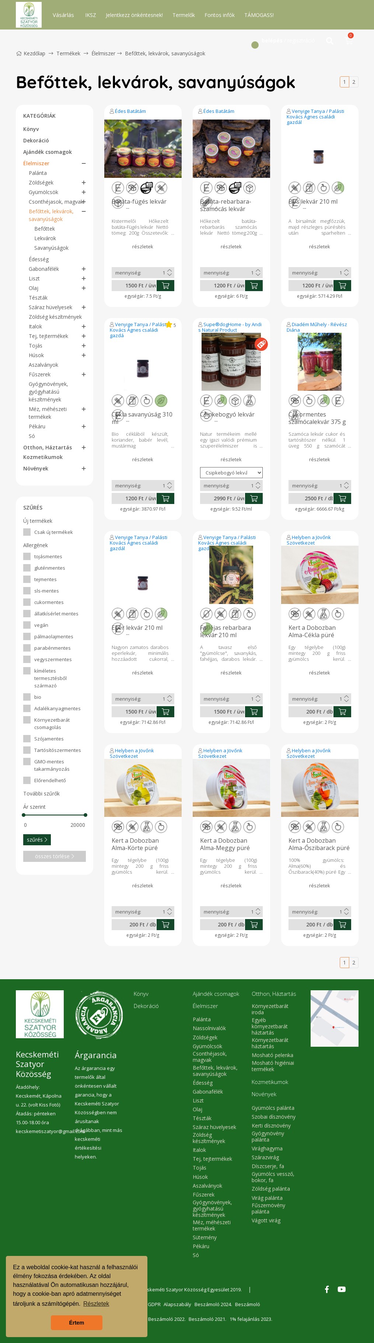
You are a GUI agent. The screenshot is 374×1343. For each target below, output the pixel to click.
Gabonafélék (44, 268)
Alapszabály (178, 1304)
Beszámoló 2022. (167, 1319)
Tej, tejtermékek (48, 335)
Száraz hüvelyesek (50, 307)
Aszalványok (43, 364)
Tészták (38, 297)
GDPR (154, 1304)
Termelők (183, 14)
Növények (35, 468)
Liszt (34, 278)
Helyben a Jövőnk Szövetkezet (309, 540)
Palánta (38, 172)
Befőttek (44, 228)
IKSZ (90, 14)
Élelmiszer (103, 53)
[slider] (23, 815)
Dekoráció (36, 140)
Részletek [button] (96, 1304)
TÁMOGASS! (259, 14)
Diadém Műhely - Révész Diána (317, 327)
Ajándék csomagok (47, 151)
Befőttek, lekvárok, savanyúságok (165, 53)
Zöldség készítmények (55, 316)
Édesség (39, 259)
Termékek (68, 53)
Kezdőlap (30, 53)
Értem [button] (76, 1323)
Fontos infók (220, 14)
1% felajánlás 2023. (252, 1319)
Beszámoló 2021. (208, 1319)
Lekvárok (45, 238)
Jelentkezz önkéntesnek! (134, 14)
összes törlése (54, 856)
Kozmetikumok (43, 456)
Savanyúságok (51, 247)
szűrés (37, 839)
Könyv (31, 128)
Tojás (35, 345)
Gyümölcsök (43, 192)
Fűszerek (39, 374)
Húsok (36, 355)
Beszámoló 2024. (215, 1304)
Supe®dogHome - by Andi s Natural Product (230, 327)
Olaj (33, 287)
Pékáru (37, 426)
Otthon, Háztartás (47, 447)
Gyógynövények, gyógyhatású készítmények (48, 391)
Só (32, 435)
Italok (35, 326)
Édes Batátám (130, 111)
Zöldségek (41, 182)
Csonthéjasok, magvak (56, 201)
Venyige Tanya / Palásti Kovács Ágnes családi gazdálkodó (315, 116)
